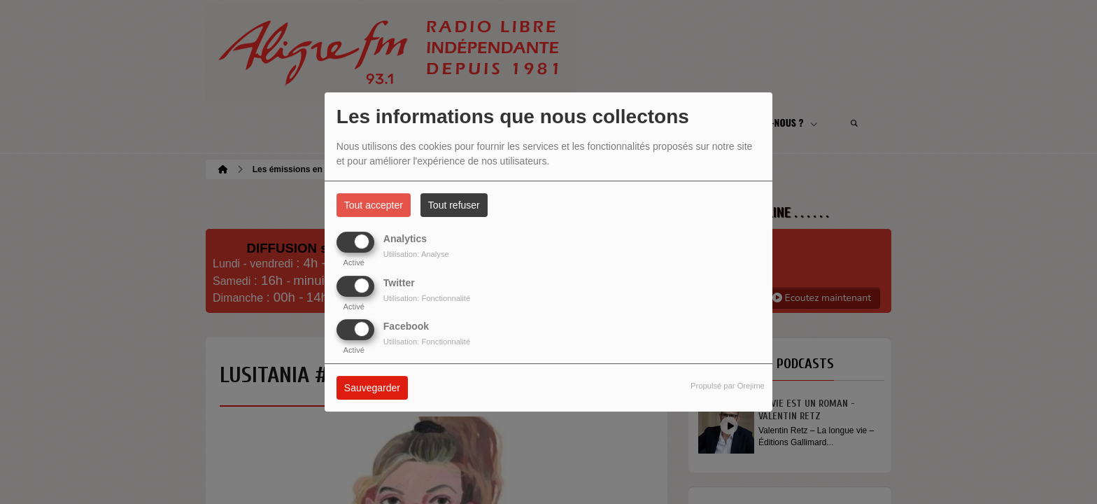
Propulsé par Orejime (728, 386)
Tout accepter (373, 205)
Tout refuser (454, 205)
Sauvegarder (372, 387)
